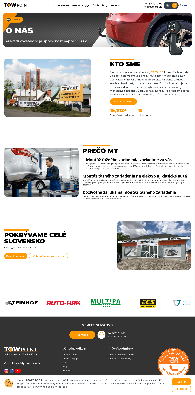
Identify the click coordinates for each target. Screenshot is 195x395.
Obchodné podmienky (119, 359)
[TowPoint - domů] (16, 5)
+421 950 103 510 (153, 7)
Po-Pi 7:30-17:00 (153, 3)
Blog (105, 5)
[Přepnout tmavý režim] (171, 5)
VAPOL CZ (157, 72)
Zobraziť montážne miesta (52, 256)
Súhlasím (181, 381)
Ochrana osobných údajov (121, 355)
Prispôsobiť (181, 389)
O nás (96, 5)
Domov (13, 20)
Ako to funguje (81, 5)
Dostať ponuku (123, 101)
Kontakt (115, 5)
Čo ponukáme (61, 5)
